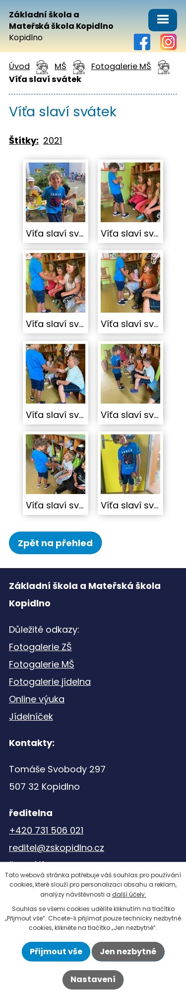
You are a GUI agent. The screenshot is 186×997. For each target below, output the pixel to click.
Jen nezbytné (128, 951)
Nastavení (93, 979)
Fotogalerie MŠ (121, 66)
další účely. (129, 894)
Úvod (19, 66)
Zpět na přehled (55, 543)
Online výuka (36, 699)
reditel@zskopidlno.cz (56, 847)
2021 (52, 140)
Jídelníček (31, 716)
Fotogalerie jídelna (50, 681)
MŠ (60, 66)
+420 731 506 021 (46, 830)
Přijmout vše (56, 951)
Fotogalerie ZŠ (40, 647)
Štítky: (24, 140)
